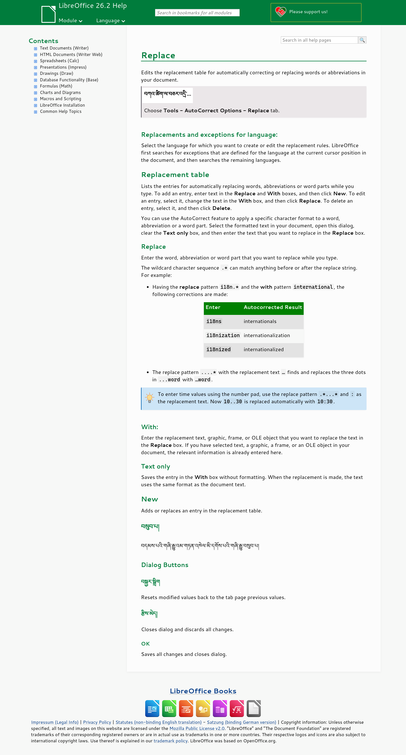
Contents (43, 40)
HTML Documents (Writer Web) (71, 54)
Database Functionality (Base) (69, 80)
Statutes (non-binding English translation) (158, 722)
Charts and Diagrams (60, 92)
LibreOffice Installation (62, 105)
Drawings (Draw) (56, 73)
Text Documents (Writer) (64, 48)
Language (108, 20)
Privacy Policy (97, 722)
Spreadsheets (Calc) (59, 61)
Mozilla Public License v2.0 (197, 728)
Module (67, 20)
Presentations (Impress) (63, 67)
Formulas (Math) (56, 86)
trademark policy (170, 741)
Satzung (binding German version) (242, 722)
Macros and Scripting (60, 99)
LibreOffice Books (203, 691)
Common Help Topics (60, 111)
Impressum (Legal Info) (55, 722)
